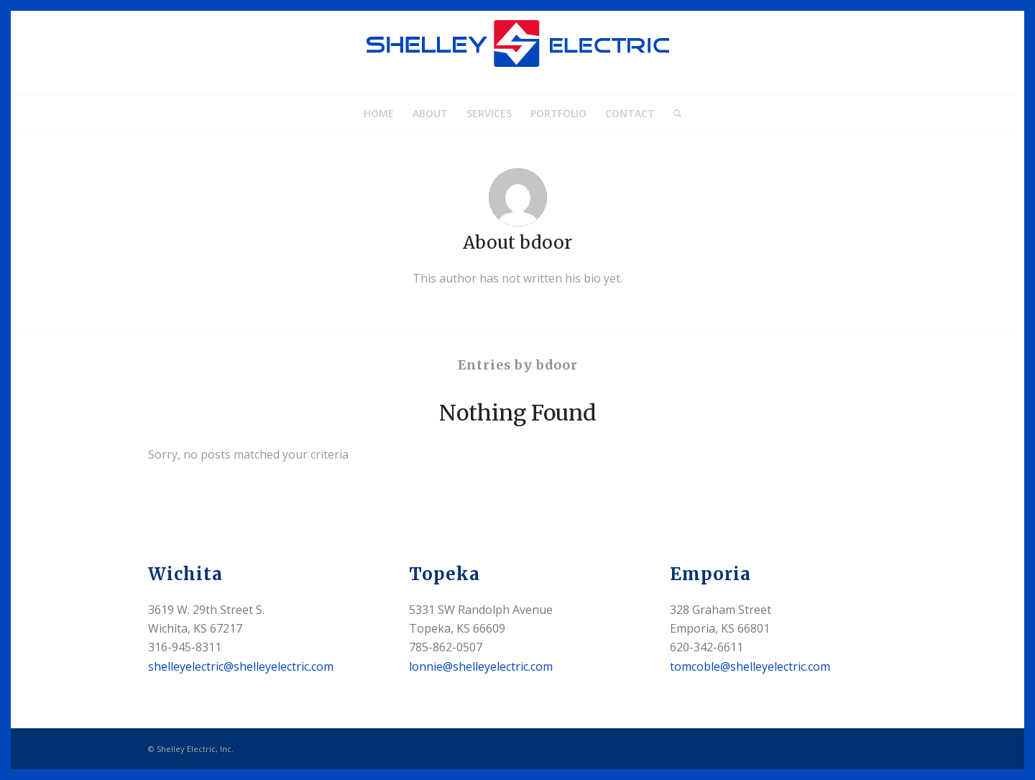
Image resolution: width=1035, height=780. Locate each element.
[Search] (672, 114)
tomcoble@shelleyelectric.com (750, 666)
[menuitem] (378, 114)
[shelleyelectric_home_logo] (517, 53)
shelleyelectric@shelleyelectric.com (241, 666)
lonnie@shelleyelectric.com (481, 666)
